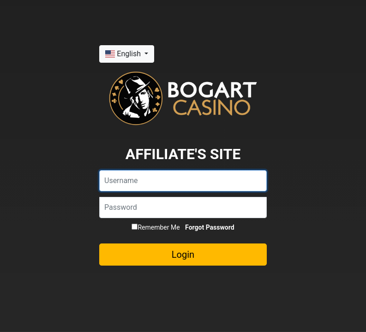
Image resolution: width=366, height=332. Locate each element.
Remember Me (156, 227)
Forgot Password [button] (209, 227)
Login (183, 254)
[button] (126, 54)
